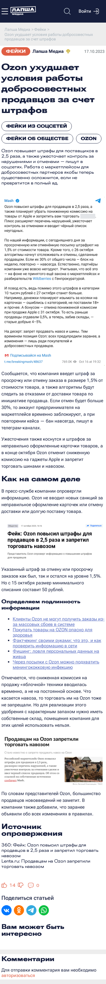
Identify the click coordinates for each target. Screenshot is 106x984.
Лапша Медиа (48, 51)
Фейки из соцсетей (36, 126)
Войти (89, 11)
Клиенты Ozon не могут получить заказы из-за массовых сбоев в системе (59, 621)
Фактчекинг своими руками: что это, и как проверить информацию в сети (57, 643)
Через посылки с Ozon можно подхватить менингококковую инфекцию (56, 664)
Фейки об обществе (37, 138)
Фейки (16, 51)
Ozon (89, 138)
